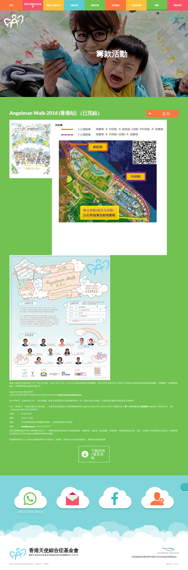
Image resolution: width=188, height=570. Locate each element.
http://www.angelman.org (69, 395)
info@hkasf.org (28, 426)
